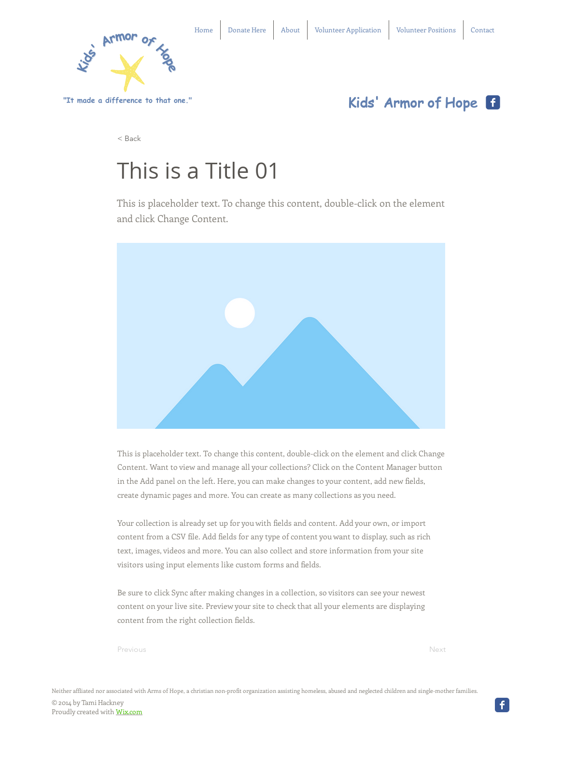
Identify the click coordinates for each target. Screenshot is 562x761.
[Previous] (149, 649)
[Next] (421, 649)
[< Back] (149, 138)
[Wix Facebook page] (493, 102)
